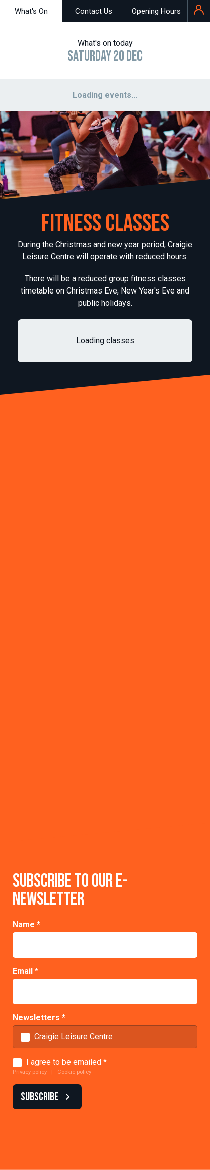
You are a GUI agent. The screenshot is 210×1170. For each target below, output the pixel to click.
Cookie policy (74, 1072)
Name (26, 924)
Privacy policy (30, 1072)
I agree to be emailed (63, 1062)
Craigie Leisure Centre (73, 1036)
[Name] (105, 945)
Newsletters (39, 1017)
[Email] (105, 991)
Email (25, 971)
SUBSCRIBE (45, 1097)
